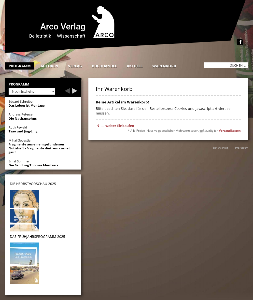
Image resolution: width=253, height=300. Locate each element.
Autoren (49, 65)
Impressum (241, 147)
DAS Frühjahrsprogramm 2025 (37, 236)
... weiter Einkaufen (115, 125)
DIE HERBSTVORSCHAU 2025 (33, 183)
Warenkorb (164, 65)
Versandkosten (230, 131)
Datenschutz (220, 147)
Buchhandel (104, 65)
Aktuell (134, 65)
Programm (20, 65)
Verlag (75, 65)
